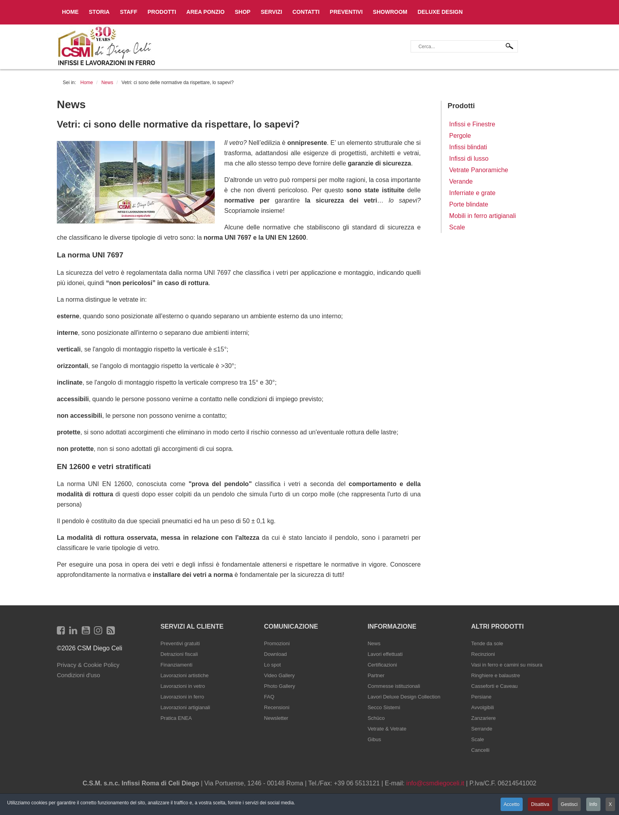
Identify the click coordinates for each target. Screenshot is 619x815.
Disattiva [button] (540, 804)
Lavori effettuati (385, 654)
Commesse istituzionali (394, 686)
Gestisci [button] (569, 804)
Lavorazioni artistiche (184, 675)
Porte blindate (468, 204)
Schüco (376, 718)
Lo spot (272, 665)
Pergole (460, 135)
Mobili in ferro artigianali (482, 215)
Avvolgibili (482, 707)
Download (275, 654)
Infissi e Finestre (472, 124)
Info (593, 804)
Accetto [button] (512, 804)
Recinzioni (483, 654)
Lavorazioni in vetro (182, 686)
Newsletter (276, 718)
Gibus (374, 739)
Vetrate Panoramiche (478, 170)
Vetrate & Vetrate (387, 729)
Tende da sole (487, 643)
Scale (457, 227)
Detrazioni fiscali (179, 654)
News (374, 643)
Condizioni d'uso (78, 675)
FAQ (269, 697)
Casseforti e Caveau (494, 686)
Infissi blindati (468, 147)
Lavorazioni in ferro (182, 697)
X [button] (610, 804)
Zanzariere (483, 718)
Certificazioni (382, 665)
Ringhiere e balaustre (495, 675)
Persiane (481, 697)
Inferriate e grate (472, 193)
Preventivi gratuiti (180, 643)
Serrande (481, 729)
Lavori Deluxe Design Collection (404, 697)
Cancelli (480, 750)
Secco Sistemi (384, 707)
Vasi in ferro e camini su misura (506, 665)
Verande (461, 181)
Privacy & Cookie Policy (88, 664)
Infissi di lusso (469, 158)
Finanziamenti (176, 665)
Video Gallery (279, 675)
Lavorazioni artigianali (185, 707)
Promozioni (277, 643)
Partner (376, 675)
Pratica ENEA (175, 718)
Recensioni (276, 707)
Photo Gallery (279, 686)
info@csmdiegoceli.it (435, 783)
